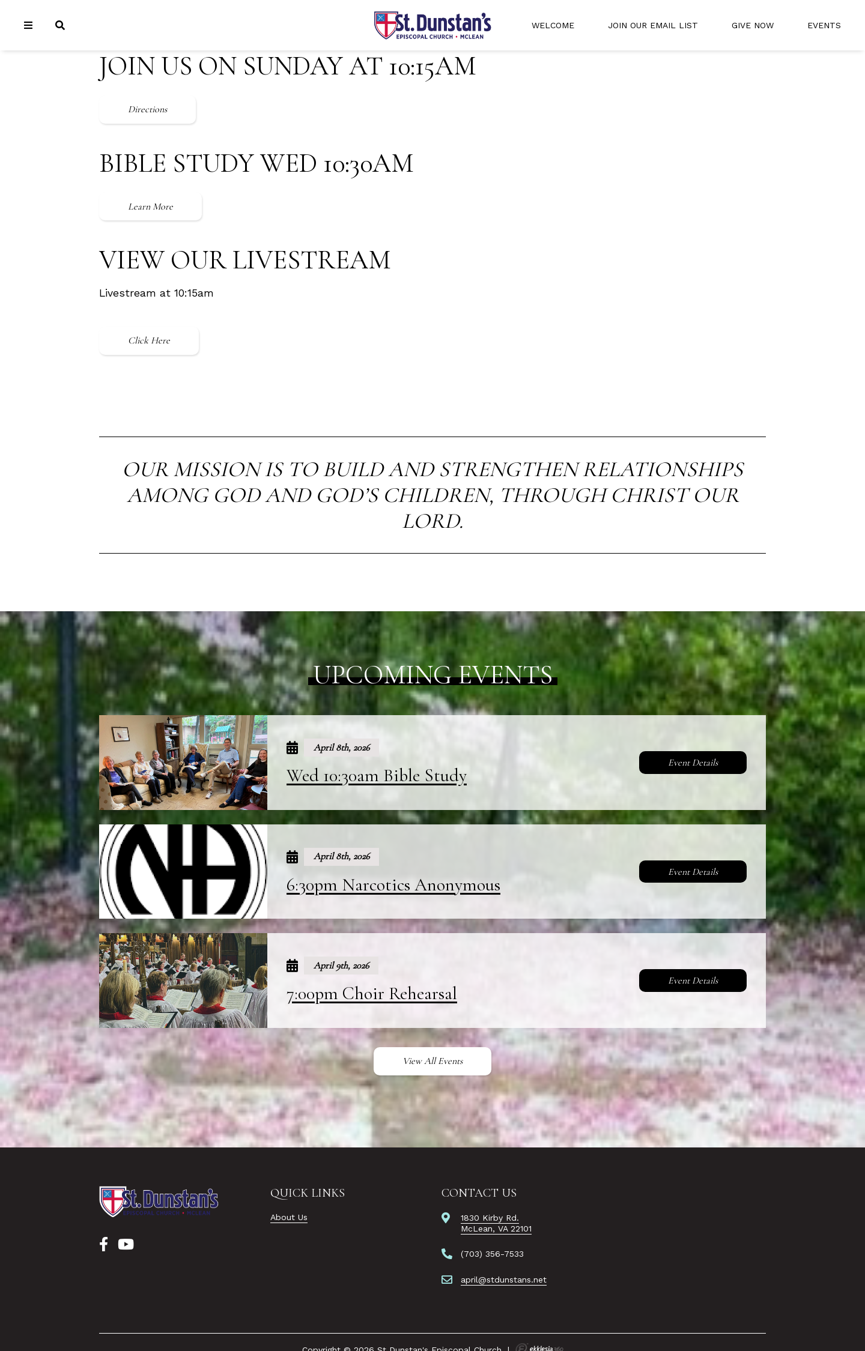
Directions (147, 109)
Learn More (150, 207)
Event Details (693, 763)
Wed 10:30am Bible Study (377, 775)
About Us (289, 1217)
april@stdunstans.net (504, 1279)
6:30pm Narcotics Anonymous (393, 885)
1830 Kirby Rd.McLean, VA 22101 (496, 1223)
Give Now (753, 25)
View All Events (432, 1061)
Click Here (149, 340)
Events (824, 25)
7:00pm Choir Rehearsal (372, 993)
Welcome (553, 25)
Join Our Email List (653, 25)
